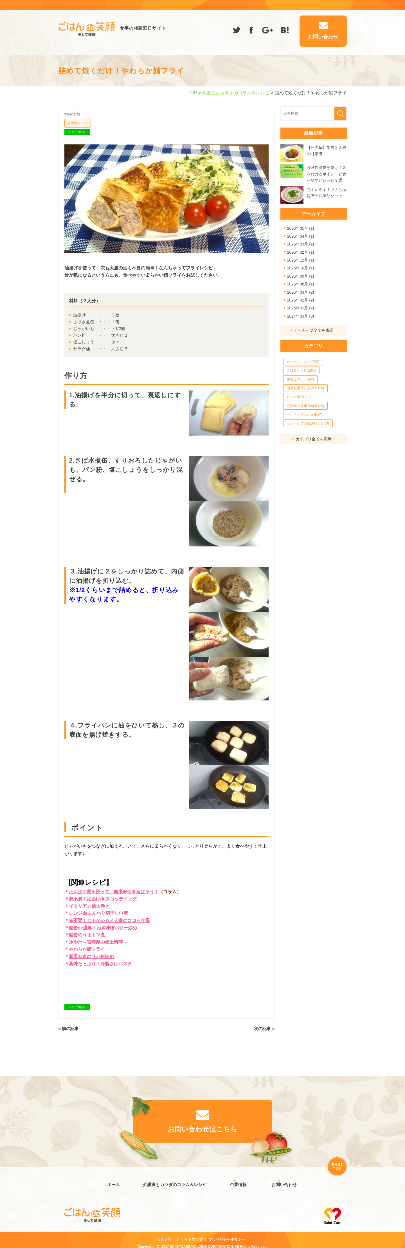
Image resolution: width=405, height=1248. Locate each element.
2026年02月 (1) (300, 252)
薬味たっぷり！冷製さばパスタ (100, 963)
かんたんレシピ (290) (303, 362)
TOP (192, 92)
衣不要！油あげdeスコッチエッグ (103, 898)
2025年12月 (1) (300, 260)
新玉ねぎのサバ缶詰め (91, 956)
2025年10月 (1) (300, 268)
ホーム (110, 1181)
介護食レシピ (78, 123)
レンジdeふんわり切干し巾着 (98, 913)
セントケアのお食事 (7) (304, 415)
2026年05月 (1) (300, 228)
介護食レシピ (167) (301, 370)
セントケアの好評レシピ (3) (308, 423)
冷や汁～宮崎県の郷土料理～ (98, 942)
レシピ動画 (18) (299, 397)
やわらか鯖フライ (87, 949)
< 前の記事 (68, 1028)
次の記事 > (264, 1028)
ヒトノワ (164, 1233)
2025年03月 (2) (300, 292)
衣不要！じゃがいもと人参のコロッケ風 (109, 920)
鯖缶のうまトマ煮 (87, 934)
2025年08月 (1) (300, 284)
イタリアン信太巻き (89, 906)
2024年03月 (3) (300, 316)
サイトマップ (191, 1233)
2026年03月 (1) (300, 244)
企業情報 (235, 1181)
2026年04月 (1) (300, 236)
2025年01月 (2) (300, 308)
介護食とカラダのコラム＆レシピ (235, 92)
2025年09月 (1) (300, 276)
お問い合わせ (284, 1181)
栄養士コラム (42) (300, 379)
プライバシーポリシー (227, 1233)
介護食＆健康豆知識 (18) (305, 406)
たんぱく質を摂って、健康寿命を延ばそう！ (114, 891)
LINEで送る (77, 131)
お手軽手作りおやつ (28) (305, 388)
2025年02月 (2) (300, 300)
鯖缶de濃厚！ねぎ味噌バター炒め (103, 927)
